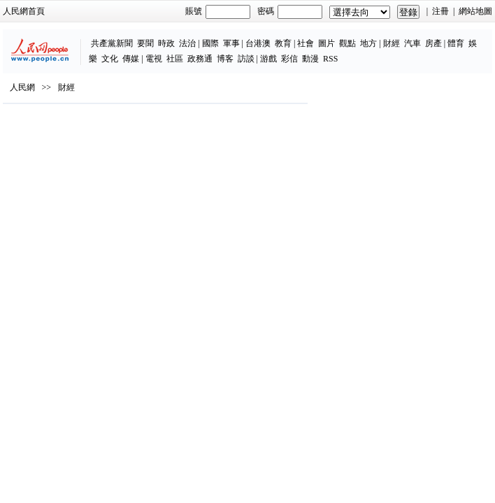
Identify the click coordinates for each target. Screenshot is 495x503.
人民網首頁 (24, 11)
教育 (283, 43)
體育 (455, 43)
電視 (153, 59)
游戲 (268, 59)
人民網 (22, 87)
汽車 (412, 43)
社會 (305, 43)
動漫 (310, 59)
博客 (225, 59)
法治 (187, 43)
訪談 (246, 59)
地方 (368, 43)
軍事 (231, 43)
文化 (109, 59)
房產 (433, 43)
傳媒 (130, 59)
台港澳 (258, 43)
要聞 (145, 43)
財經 (391, 43)
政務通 (200, 59)
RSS (330, 59)
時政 (166, 43)
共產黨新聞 (112, 43)
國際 (210, 43)
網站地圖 (475, 11)
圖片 (326, 43)
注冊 (440, 11)
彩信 (289, 59)
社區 (174, 59)
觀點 (347, 43)
